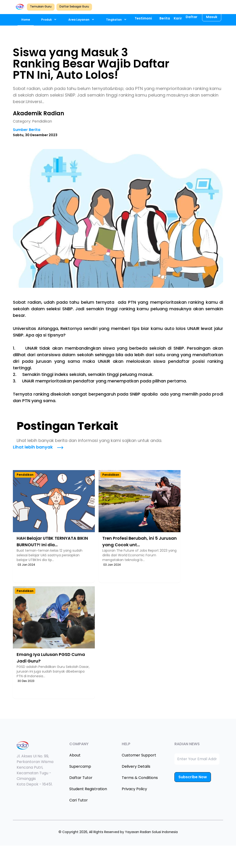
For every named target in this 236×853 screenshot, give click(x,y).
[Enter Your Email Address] (197, 759)
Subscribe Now (192, 777)
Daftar (191, 17)
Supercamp (80, 766)
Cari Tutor (78, 800)
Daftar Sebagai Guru (74, 6)
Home (25, 20)
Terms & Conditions (140, 777)
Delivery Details (136, 766)
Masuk (211, 17)
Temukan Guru (41, 6)
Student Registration (88, 789)
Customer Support (139, 755)
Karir (178, 18)
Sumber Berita (26, 129)
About (75, 755)
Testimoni (143, 18)
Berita (164, 18)
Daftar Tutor (80, 777)
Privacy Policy (134, 789)
